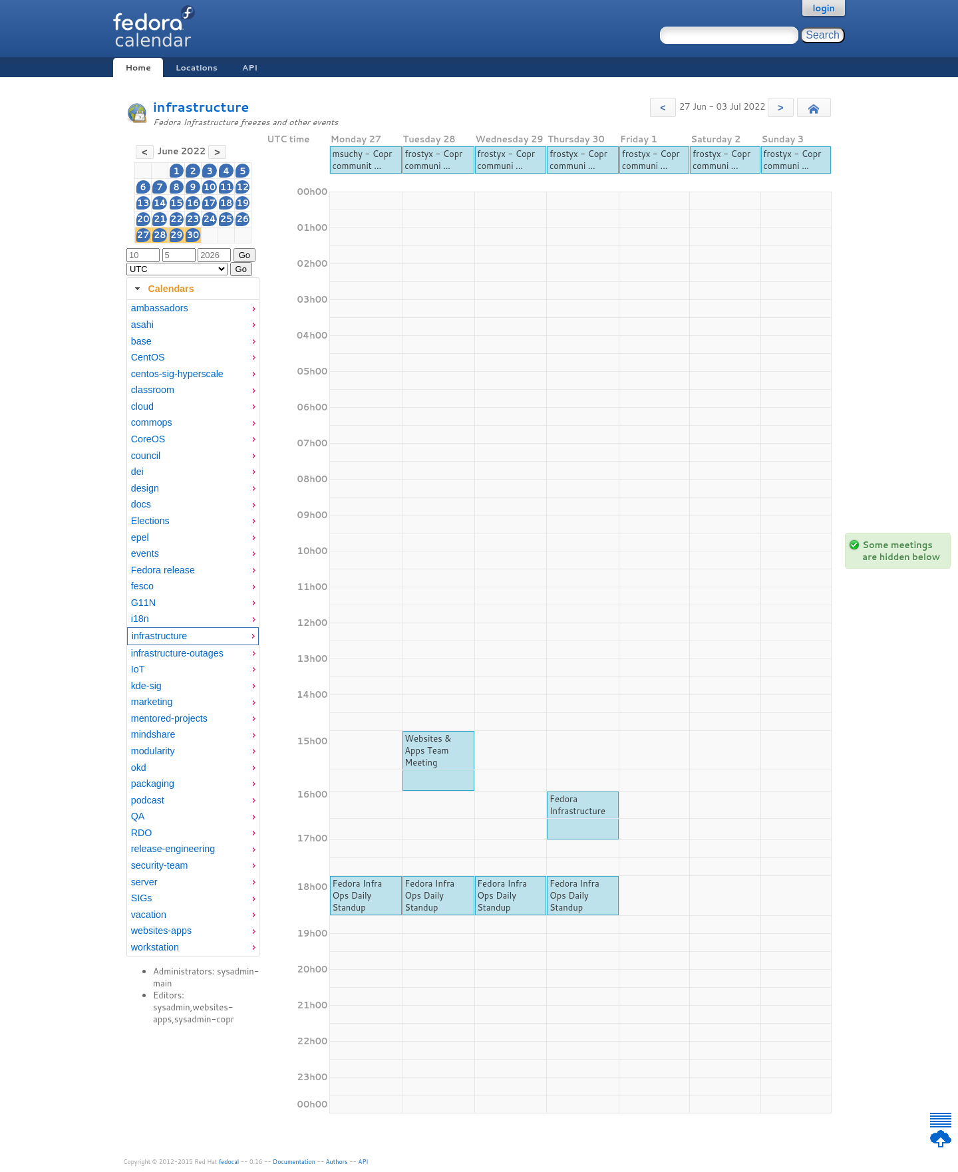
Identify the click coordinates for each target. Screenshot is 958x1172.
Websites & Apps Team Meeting (427, 750)
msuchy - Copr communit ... (362, 160)
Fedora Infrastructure (577, 805)
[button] (663, 107)
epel (140, 537)
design (145, 488)
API (249, 67)
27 (143, 235)
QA (138, 816)
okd (138, 767)
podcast (147, 800)
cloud (142, 406)
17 (210, 203)
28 (160, 235)
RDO (141, 832)
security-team (159, 865)
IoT (138, 669)
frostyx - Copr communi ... (433, 160)
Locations (197, 67)
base (141, 341)
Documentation (294, 1161)
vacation (148, 914)
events (145, 553)
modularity (153, 751)
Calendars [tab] (163, 288)
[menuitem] (193, 308)
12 (243, 187)
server (144, 882)
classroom (152, 389)
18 (226, 203)
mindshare (153, 734)
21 (160, 219)
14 (160, 203)
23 (193, 219)
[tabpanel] (192, 628)
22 (176, 219)
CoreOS (148, 439)
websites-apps (161, 930)
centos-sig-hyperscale (177, 373)
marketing (152, 701)
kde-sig (146, 685)
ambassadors (159, 308)
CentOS (148, 357)
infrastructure (201, 107)
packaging (152, 783)
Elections (150, 520)
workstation (155, 947)
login (823, 8)
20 (143, 219)
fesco (142, 586)
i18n (140, 618)
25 (226, 219)
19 (243, 203)
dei (137, 471)
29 (176, 235)
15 (176, 203)
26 (243, 219)
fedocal (229, 1161)
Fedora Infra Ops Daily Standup (357, 895)
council (146, 455)
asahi (142, 324)
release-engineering (173, 848)
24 (209, 219)
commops (151, 422)
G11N (143, 602)
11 (226, 187)
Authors (337, 1161)
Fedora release (163, 570)
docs (141, 504)
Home (137, 67)
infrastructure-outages (177, 653)
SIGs (141, 898)
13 (143, 203)
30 (193, 235)
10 (210, 187)
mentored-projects (169, 718)
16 (193, 203)
